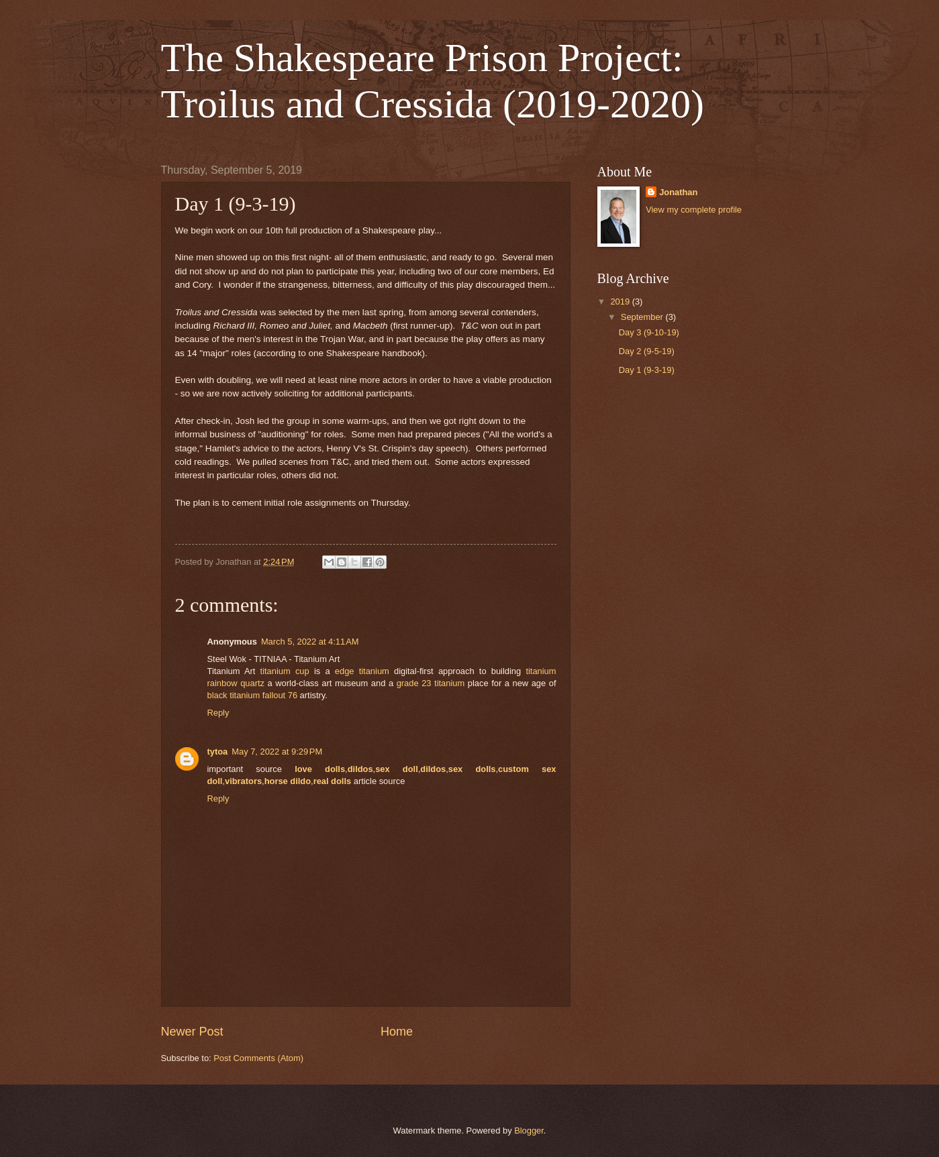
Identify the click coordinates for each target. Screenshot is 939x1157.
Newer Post (192, 1031)
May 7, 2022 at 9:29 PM (277, 752)
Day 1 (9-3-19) (647, 370)
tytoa (217, 752)
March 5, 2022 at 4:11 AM (310, 642)
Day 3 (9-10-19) (649, 332)
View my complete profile (694, 210)
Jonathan (678, 192)
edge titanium (362, 671)
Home (397, 1031)
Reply (218, 713)
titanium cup (284, 671)
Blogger (529, 1130)
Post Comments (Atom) (258, 1058)
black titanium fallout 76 (252, 695)
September (643, 317)
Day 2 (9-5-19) (647, 351)
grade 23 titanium (431, 683)
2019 (621, 301)
